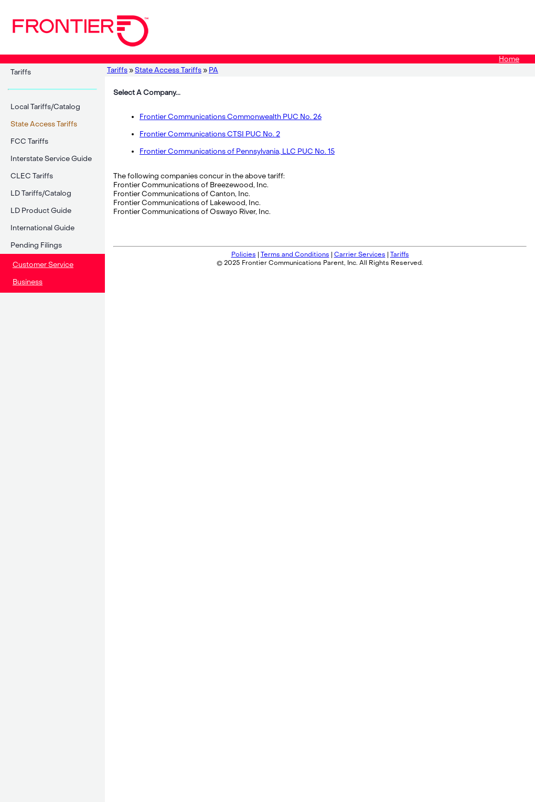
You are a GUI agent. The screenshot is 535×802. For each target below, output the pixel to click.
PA (213, 70)
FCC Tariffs (29, 141)
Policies (243, 254)
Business (27, 281)
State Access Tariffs (168, 70)
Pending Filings (36, 245)
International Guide (42, 227)
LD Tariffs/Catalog (40, 193)
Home (509, 59)
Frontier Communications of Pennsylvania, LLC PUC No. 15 (237, 151)
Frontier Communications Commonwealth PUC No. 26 (231, 116)
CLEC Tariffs (31, 176)
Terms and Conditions (295, 254)
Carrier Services (360, 254)
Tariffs (20, 72)
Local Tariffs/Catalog (45, 106)
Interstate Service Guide (51, 158)
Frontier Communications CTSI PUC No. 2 (210, 134)
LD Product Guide (40, 210)
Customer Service (43, 264)
